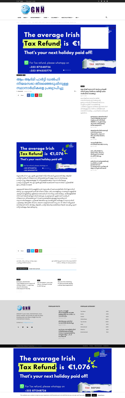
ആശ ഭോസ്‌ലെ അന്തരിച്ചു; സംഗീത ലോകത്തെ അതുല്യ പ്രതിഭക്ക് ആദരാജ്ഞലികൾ (65, 283)
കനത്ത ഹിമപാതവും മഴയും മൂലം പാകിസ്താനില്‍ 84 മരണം (27, 262)
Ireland (82, 86)
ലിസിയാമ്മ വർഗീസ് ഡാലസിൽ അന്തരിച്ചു (66, 322)
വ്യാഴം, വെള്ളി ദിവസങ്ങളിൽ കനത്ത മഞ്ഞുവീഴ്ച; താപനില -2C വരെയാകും (67, 313)
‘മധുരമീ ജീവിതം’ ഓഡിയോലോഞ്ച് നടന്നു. (99, 143)
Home (19, 17)
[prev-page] (18, 291)
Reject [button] (94, 395)
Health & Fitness (67, 17)
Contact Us (105, 346)
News (26, 17)
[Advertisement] (94, 38)
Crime (46, 17)
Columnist (55, 17)
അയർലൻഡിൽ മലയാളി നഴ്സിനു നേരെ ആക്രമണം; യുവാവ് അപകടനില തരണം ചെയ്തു (99, 133)
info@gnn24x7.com (28, 322)
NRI (77, 17)
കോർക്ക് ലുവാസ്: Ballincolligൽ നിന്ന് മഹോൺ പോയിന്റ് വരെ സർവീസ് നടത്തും (93, 91)
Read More (101, 395)
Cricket (18, 279)
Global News (24, 22)
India (29, 22)
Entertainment (36, 17)
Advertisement (98, 346)
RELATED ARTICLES (22, 269)
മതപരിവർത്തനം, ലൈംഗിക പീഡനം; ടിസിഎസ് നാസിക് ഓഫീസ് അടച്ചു (45, 284)
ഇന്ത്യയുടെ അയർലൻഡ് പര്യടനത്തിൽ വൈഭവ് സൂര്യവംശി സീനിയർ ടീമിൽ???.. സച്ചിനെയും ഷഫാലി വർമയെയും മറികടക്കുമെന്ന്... (99, 121)
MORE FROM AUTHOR (34, 269)
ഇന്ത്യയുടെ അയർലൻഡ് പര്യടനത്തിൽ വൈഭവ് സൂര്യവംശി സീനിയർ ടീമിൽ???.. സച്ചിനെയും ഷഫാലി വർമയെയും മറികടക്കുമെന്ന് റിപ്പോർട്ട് (26, 285)
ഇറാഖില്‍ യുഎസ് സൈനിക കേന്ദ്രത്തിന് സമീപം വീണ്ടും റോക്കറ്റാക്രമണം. (64, 262)
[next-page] (20, 291)
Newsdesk (20, 91)
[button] (106, 17)
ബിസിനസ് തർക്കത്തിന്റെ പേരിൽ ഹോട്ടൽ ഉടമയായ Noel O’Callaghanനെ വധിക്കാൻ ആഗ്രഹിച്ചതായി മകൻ (99, 164)
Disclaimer (85, 346)
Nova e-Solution (38, 346)
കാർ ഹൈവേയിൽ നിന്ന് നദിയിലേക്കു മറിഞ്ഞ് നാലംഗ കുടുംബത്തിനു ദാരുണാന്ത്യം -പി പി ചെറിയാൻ (67, 333)
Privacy (91, 346)
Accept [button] (88, 395)
